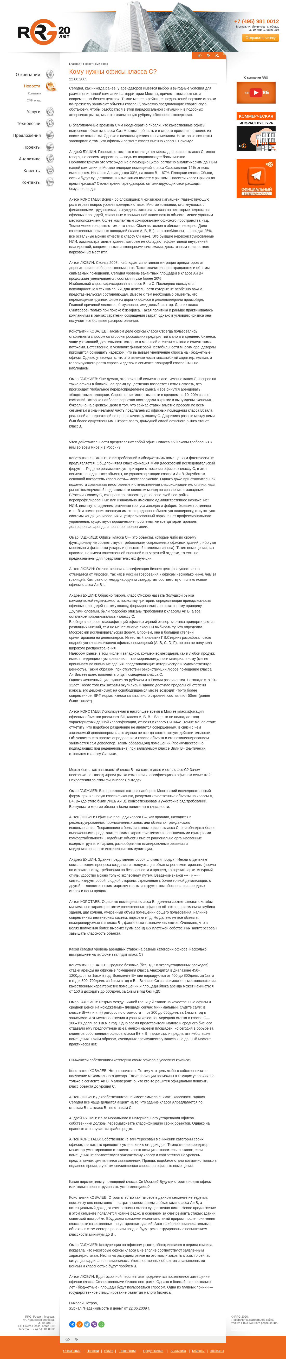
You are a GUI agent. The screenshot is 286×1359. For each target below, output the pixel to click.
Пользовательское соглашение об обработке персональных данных (254, 1327)
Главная (74, 63)
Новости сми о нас (95, 63)
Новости (30, 86)
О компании (29, 74)
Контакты (29, 182)
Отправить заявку (260, 38)
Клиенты (29, 170)
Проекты (29, 147)
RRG (44, 32)
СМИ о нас (34, 100)
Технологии (29, 123)
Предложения (153, 1351)
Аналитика (29, 158)
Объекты (29, 135)
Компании (34, 93)
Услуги (29, 112)
